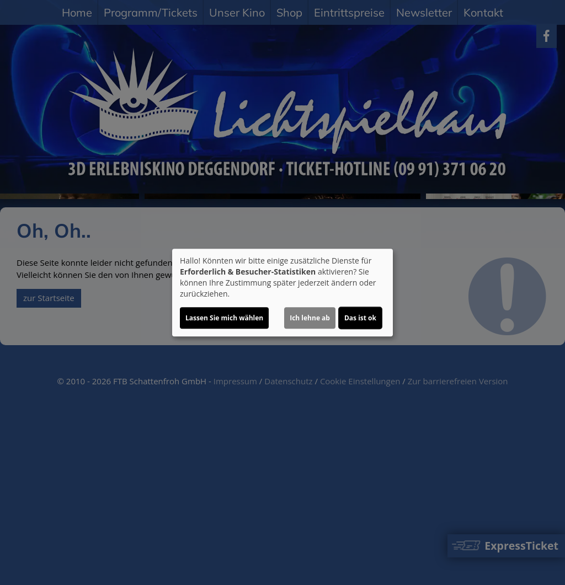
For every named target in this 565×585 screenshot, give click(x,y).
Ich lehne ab (310, 318)
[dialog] (282, 293)
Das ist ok (360, 318)
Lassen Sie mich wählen (224, 318)
